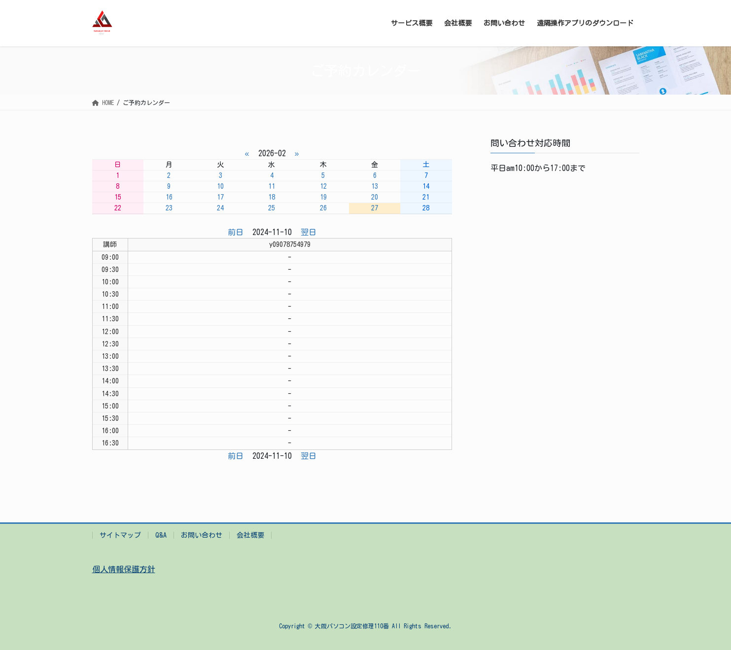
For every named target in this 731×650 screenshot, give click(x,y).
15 (117, 197)
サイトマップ (120, 535)
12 (323, 186)
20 (374, 197)
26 (323, 208)
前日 (236, 232)
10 (220, 186)
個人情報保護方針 (123, 569)
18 (271, 197)
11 (271, 186)
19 (323, 197)
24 (220, 208)
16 (169, 197)
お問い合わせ (201, 535)
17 (220, 197)
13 (374, 186)
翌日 (308, 232)
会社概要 (250, 535)
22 (117, 208)
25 (271, 208)
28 (425, 208)
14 (425, 186)
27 (374, 208)
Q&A (161, 535)
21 (425, 197)
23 (169, 208)
